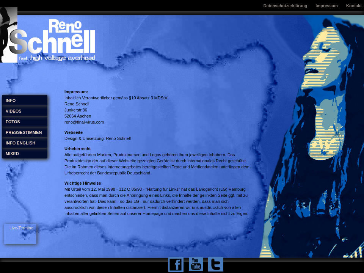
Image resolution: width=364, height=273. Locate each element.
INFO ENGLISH (20, 143)
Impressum (326, 5)
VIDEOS (14, 111)
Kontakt (354, 5)
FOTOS (13, 121)
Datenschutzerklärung (286, 5)
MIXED (12, 153)
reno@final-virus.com (84, 122)
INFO (11, 100)
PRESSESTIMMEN (24, 132)
